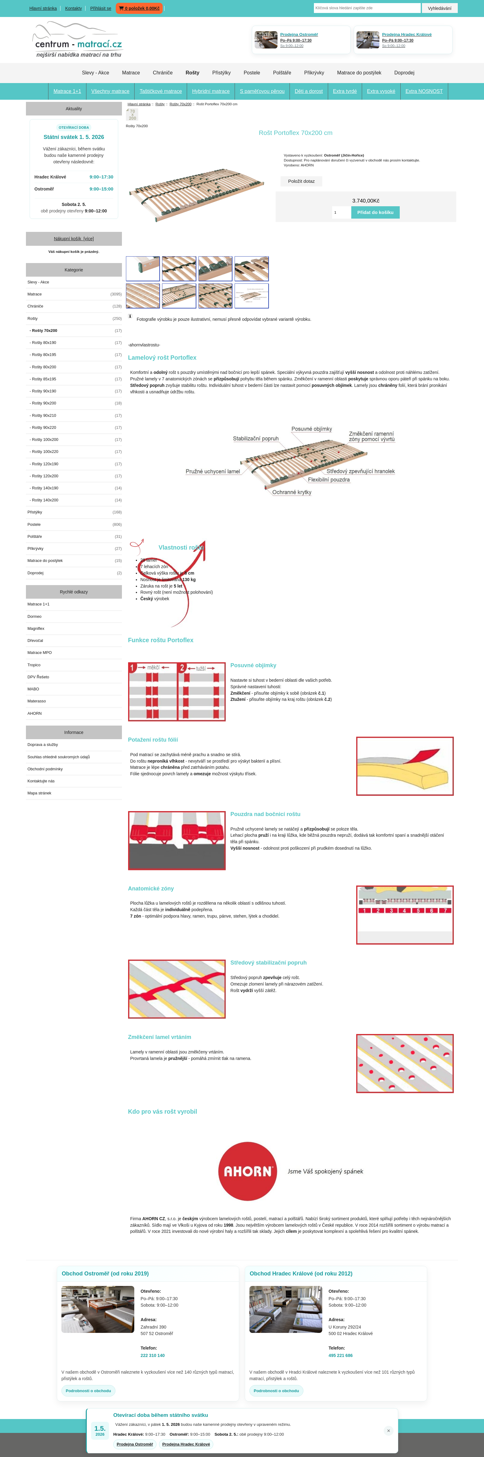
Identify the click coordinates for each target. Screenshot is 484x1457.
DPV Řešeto (38, 677)
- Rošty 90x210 (74, 415)
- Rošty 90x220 (74, 427)
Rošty (160, 104)
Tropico (33, 665)
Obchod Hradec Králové (301, 1274)
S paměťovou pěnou (262, 91)
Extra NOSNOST (424, 91)
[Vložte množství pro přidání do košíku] (341, 212)
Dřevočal (35, 640)
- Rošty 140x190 (74, 488)
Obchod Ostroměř (105, 1274)
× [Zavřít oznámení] (388, 1431)
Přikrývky (314, 72)
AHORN (34, 713)
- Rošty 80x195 (74, 354)
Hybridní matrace (211, 91)
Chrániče (163, 72)
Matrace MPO (39, 652)
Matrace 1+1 (67, 91)
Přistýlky (221, 72)
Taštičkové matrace (161, 91)
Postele (252, 72)
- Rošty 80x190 (74, 342)
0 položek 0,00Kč (139, 8)
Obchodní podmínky (45, 769)
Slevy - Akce (95, 72)
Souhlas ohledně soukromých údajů (58, 757)
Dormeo (34, 616)
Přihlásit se (100, 8)
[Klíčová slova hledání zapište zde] (367, 8)
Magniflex (35, 628)
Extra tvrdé (345, 91)
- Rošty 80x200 (74, 367)
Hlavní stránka (43, 8)
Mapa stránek (39, 793)
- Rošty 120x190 (74, 464)
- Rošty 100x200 (74, 439)
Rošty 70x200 (181, 104)
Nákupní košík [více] (74, 238)
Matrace (131, 72)
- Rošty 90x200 (74, 403)
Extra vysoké (381, 91)
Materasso (36, 701)
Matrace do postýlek (359, 72)
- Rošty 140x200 (74, 500)
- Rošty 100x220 (74, 451)
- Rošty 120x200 (74, 476)
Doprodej (404, 72)
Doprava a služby (42, 744)
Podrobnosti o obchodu (88, 1390)
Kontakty (73, 8)
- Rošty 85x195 (74, 379)
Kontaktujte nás (41, 781)
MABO (33, 689)
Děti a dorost (309, 91)
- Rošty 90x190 (74, 391)
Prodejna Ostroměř (135, 1444)
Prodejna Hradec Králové (186, 1444)
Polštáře (282, 72)
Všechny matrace (110, 91)
